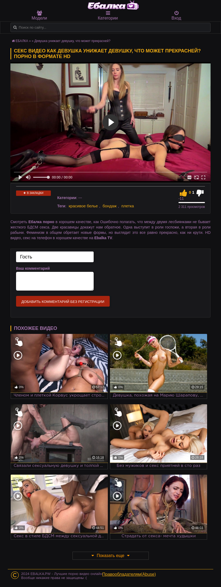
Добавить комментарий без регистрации (62, 302)
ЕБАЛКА (22, 41)
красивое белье (83, 206)
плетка (127, 206)
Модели (39, 15)
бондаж (110, 206)
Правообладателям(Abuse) (129, 574)
